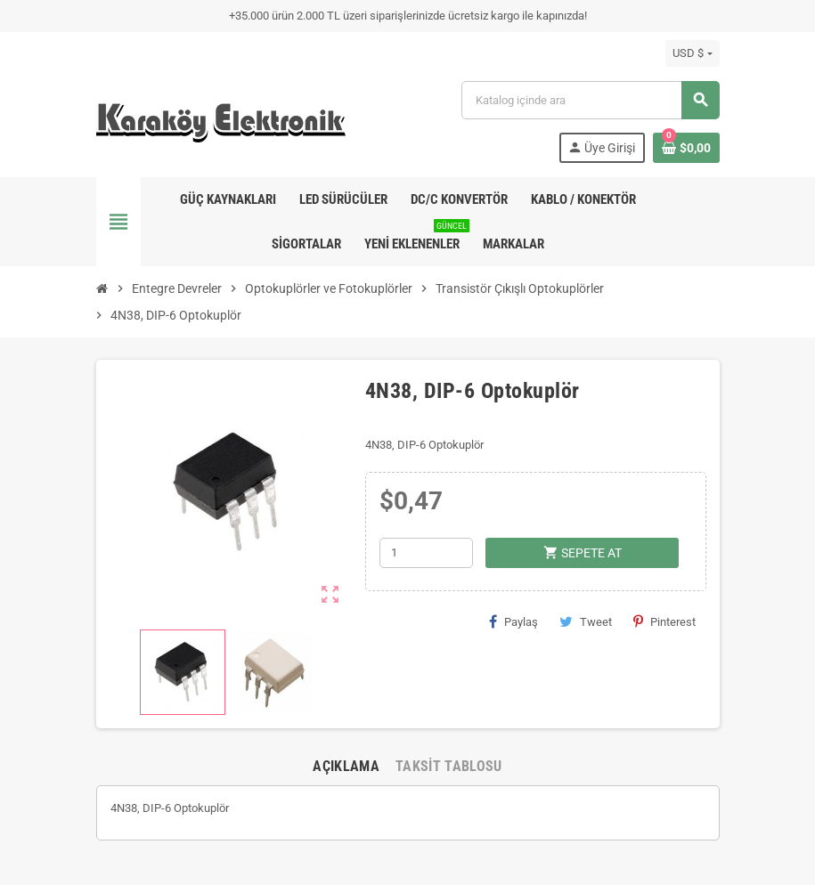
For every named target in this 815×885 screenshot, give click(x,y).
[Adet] (426, 553)
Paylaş (513, 621)
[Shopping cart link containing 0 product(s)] (686, 148)
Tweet (585, 621)
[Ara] (589, 100)
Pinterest (664, 621)
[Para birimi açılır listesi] (692, 53)
